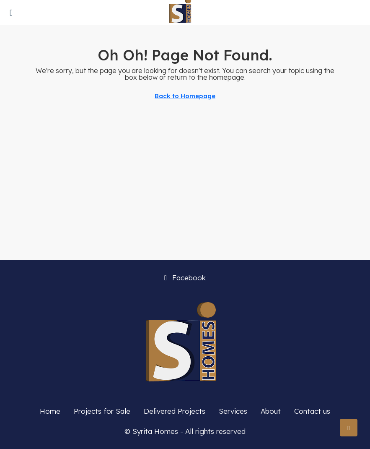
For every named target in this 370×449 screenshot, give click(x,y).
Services (233, 411)
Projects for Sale (102, 411)
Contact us (312, 411)
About (271, 411)
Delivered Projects (174, 411)
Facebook (185, 277)
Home (50, 411)
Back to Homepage (185, 96)
